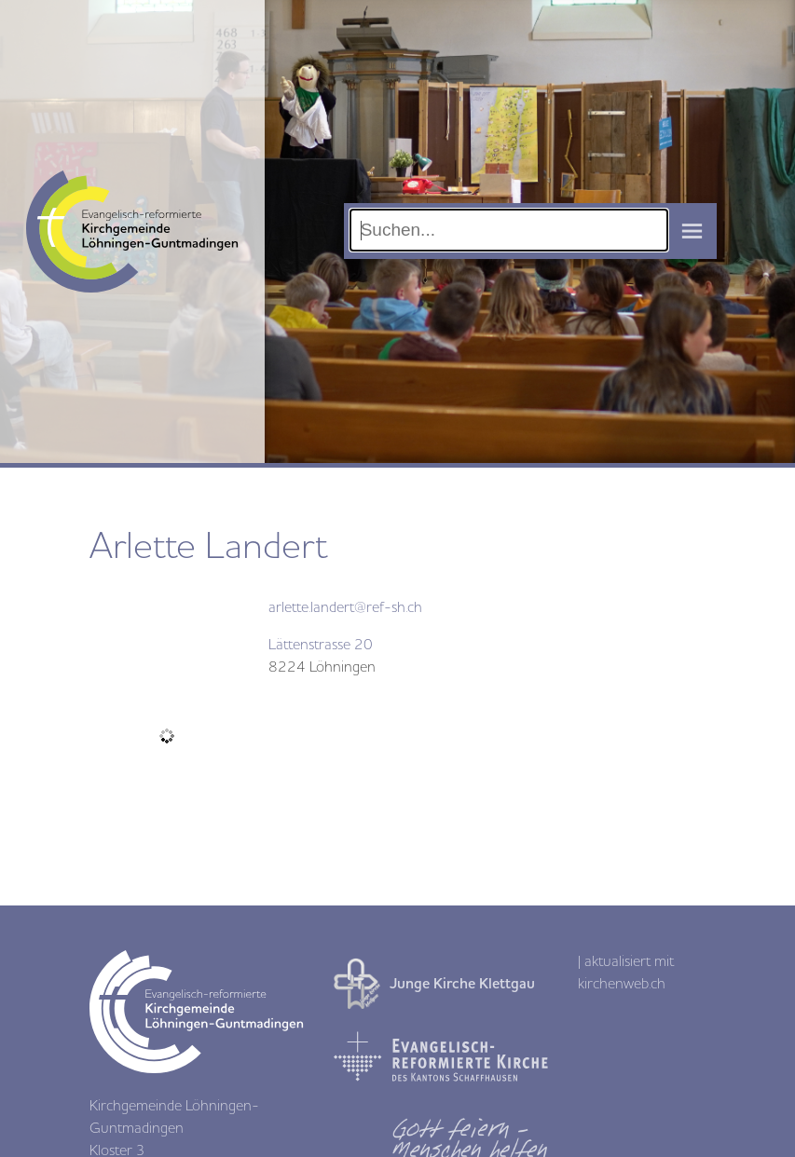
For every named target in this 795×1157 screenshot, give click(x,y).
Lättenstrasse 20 (320, 644)
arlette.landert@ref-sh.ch (345, 607)
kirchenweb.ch (621, 983)
